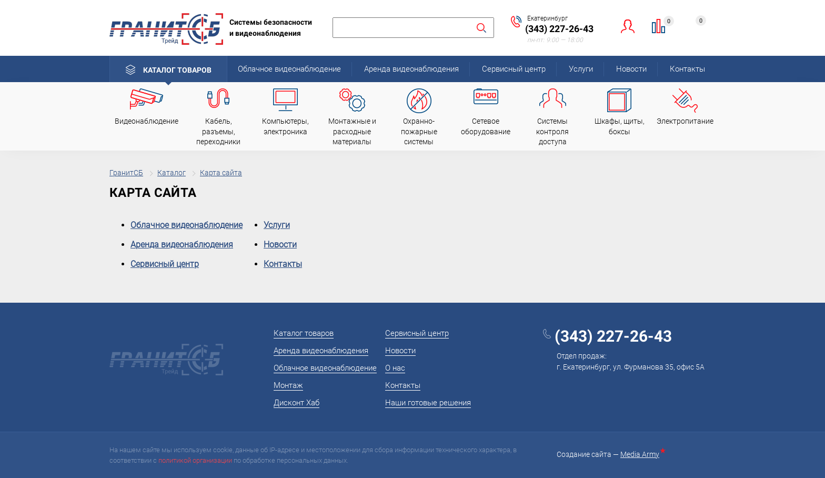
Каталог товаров (177, 70)
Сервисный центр (514, 69)
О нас (395, 368)
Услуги (581, 69)
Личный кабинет (628, 26)
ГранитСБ (126, 172)
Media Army (641, 454)
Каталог (171, 172)
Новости (631, 69)
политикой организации (195, 460)
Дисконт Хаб (296, 402)
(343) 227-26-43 (559, 28)
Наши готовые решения (428, 402)
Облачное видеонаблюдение (289, 69)
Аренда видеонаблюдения (411, 69)
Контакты (687, 69)
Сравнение (664, 22)
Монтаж (288, 385)
